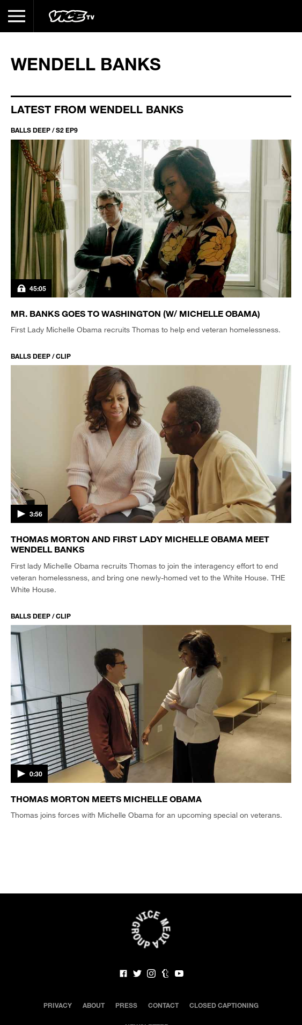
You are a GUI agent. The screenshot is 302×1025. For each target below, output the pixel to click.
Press (126, 1005)
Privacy (57, 1005)
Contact (163, 1005)
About (94, 1005)
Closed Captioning (224, 1005)
